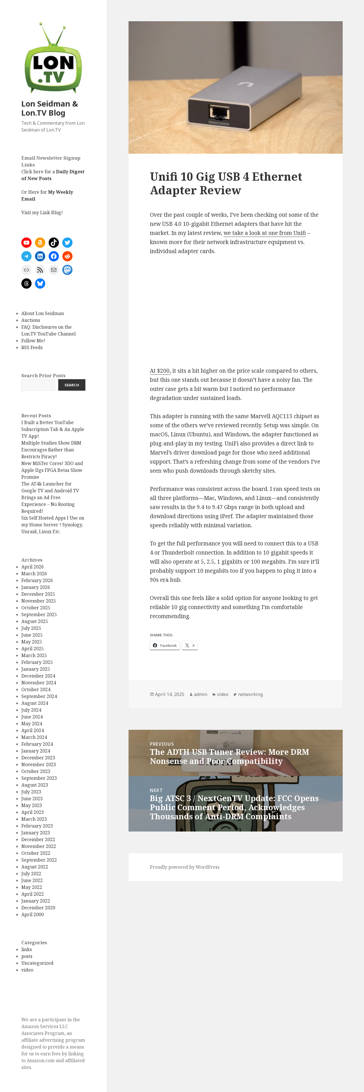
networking (250, 694)
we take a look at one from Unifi (265, 233)
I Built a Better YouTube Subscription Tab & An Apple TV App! (52, 429)
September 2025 (39, 614)
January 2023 (35, 833)
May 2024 (31, 723)
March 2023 (34, 819)
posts (26, 956)
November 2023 (38, 764)
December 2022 (38, 839)
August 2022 (34, 867)
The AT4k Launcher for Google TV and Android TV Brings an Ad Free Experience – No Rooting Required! (50, 497)
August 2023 (34, 785)
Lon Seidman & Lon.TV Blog (49, 108)
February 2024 (37, 744)
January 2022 (35, 901)
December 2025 (38, 594)
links (26, 949)
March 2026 (34, 573)
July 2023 (31, 792)
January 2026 (35, 587)
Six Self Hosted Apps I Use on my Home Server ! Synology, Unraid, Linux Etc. (52, 525)
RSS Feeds (32, 347)
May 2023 (31, 805)
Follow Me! (33, 340)
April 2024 (32, 730)
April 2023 (32, 812)
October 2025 (35, 608)
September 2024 (39, 696)
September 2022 (39, 860)
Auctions (30, 320)
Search (72, 384)
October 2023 (35, 771)
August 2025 (34, 621)
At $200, (160, 370)
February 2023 (37, 826)
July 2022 (31, 873)
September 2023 (39, 778)
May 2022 (31, 887)
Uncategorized (37, 963)
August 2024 (34, 703)
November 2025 (38, 601)
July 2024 (31, 710)
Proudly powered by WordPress (185, 867)
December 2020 (38, 908)
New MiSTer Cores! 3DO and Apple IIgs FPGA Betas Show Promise (52, 470)
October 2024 (35, 689)
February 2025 (37, 662)
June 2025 (32, 635)
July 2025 (31, 628)
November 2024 (38, 683)
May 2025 (31, 642)
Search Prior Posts (43, 375)
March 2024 (34, 737)
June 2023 (32, 798)
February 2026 (37, 580)
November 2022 (38, 846)
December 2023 (38, 758)
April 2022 (32, 894)
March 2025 (34, 655)
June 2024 (32, 717)
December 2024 (38, 676)
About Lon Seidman (42, 313)
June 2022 (32, 880)
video (27, 970)
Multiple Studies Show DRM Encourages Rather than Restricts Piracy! (51, 450)
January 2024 (35, 751)
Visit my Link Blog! (42, 212)
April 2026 (32, 567)
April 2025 (32, 648)
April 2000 (32, 914)
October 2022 (35, 853)
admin (200, 694)
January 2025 (35, 669)
